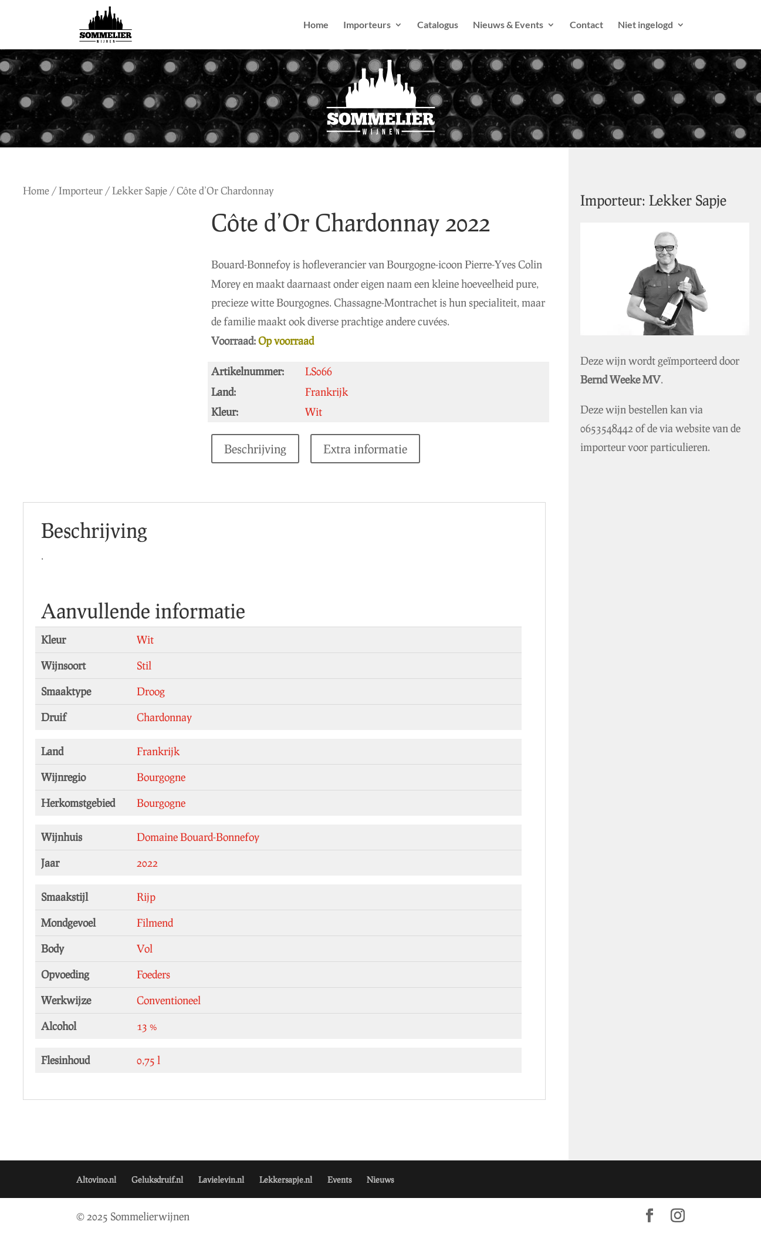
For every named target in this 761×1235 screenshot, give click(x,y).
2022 (147, 862)
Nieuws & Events (508, 25)
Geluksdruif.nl (157, 1179)
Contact (586, 25)
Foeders (153, 974)
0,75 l (148, 1060)
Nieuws (380, 1179)
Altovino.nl (96, 1179)
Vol (145, 948)
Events (339, 1179)
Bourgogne (161, 776)
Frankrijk (158, 751)
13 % (147, 1025)
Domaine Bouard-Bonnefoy (198, 836)
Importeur (81, 190)
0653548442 (617, 420)
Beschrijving (259, 449)
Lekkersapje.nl (285, 1179)
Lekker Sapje (139, 190)
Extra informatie (369, 449)
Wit (145, 639)
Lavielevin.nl (221, 1179)
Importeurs (367, 25)
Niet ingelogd (645, 25)
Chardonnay (164, 717)
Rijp (146, 896)
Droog (151, 691)
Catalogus (437, 25)
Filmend (155, 922)
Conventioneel (169, 1000)
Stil (144, 665)
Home (316, 25)
